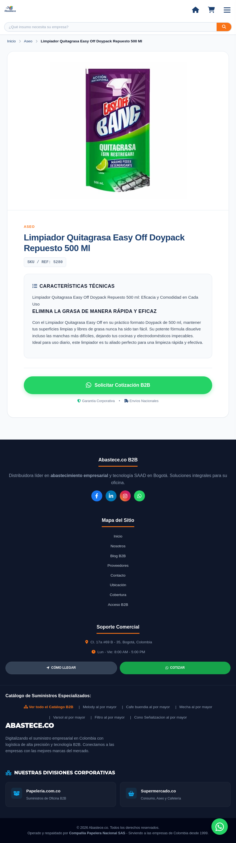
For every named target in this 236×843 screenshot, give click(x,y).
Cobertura (118, 595)
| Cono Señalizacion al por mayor (158, 717)
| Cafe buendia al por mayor (146, 707)
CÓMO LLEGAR (61, 668)
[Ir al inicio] (195, 10)
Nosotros (117, 546)
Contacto (117, 575)
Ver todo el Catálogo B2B (48, 707)
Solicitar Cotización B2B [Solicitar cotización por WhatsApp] (118, 385)
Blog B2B (118, 556)
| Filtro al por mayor (107, 717)
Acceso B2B (118, 605)
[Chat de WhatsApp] (219, 826)
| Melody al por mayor (97, 707)
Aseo (28, 41)
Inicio (11, 41)
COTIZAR (175, 668)
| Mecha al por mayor (193, 707)
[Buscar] (224, 27)
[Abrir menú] (227, 10)
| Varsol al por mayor (67, 717)
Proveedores (118, 565)
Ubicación (118, 585)
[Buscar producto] (111, 27)
